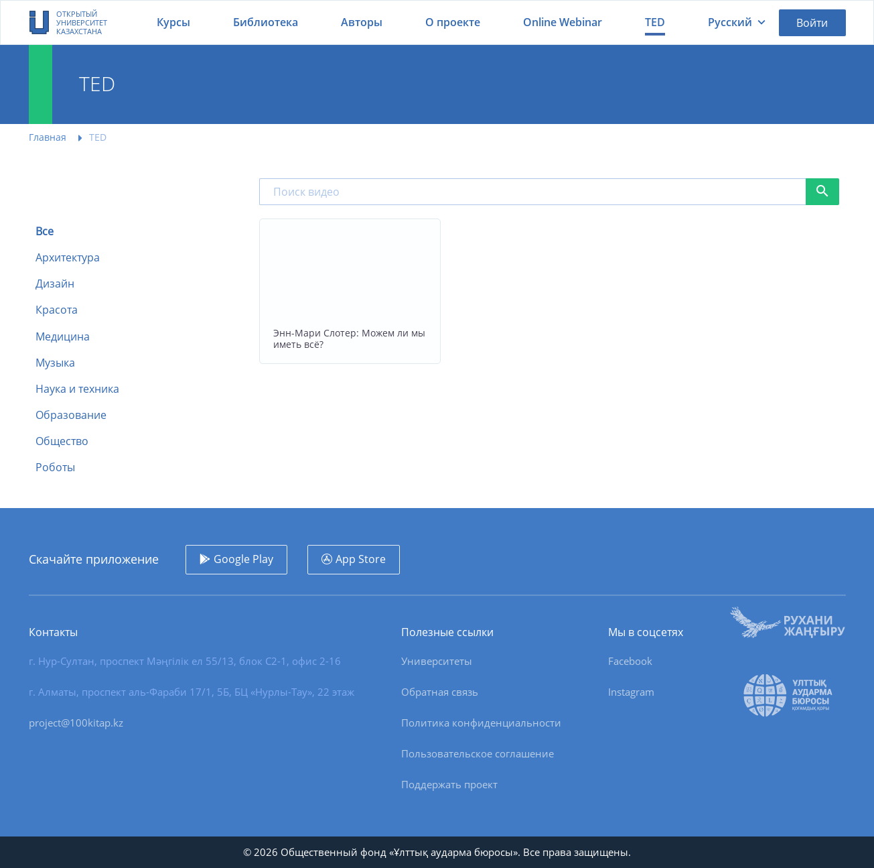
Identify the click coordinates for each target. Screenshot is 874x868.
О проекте (452, 22)
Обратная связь (439, 691)
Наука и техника (77, 389)
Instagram (631, 691)
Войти (812, 22)
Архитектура (67, 257)
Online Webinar (562, 22)
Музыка (55, 363)
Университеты (436, 661)
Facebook (630, 661)
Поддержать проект (449, 784)
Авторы (361, 22)
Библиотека (265, 22)
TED (655, 22)
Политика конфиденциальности (481, 722)
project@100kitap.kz (76, 722)
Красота (56, 310)
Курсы (173, 22)
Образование (70, 415)
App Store (361, 559)
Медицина (62, 336)
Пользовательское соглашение (477, 753)
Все (44, 231)
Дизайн (54, 283)
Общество (61, 441)
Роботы (55, 467)
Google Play (243, 559)
